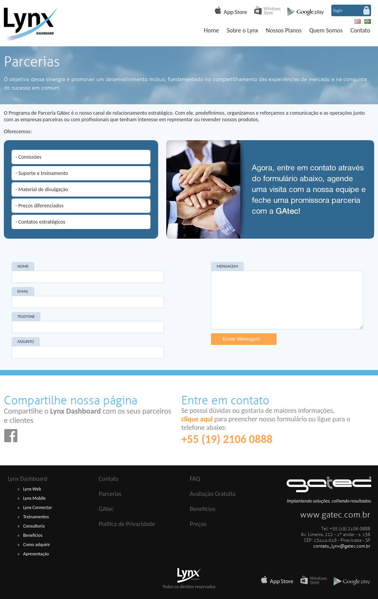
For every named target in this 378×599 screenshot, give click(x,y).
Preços (198, 524)
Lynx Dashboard (27, 478)
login (338, 10)
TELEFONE (26, 316)
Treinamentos (36, 516)
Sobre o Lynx (242, 30)
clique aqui (197, 419)
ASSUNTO (25, 341)
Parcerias (110, 493)
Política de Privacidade (127, 524)
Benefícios (32, 535)
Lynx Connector (37, 507)
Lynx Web (32, 489)
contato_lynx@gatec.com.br (341, 546)
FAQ (195, 478)
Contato (360, 30)
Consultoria (34, 526)
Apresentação (36, 554)
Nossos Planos (283, 30)
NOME (23, 266)
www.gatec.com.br (335, 514)
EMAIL (23, 291)
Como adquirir (36, 544)
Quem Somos (326, 30)
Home (211, 30)
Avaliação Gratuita (212, 493)
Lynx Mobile (34, 498)
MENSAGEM (227, 266)
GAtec (106, 508)
